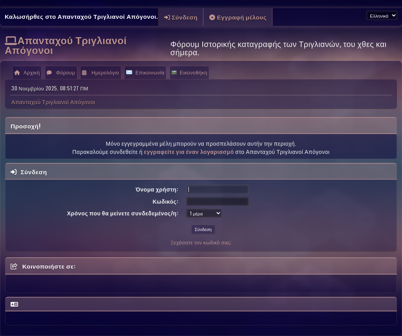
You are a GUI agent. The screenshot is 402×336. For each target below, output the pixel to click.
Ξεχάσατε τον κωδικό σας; (201, 242)
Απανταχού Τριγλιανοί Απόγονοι (66, 45)
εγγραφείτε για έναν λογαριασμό (189, 151)
